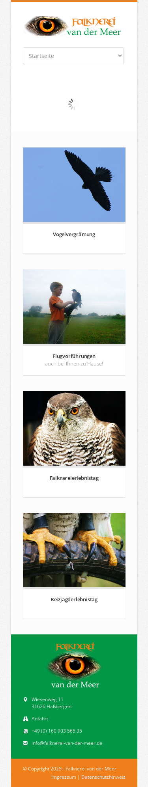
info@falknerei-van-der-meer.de (67, 743)
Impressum (63, 777)
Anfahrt (40, 718)
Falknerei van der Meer (91, 768)
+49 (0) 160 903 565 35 (57, 730)
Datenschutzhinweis (103, 777)
